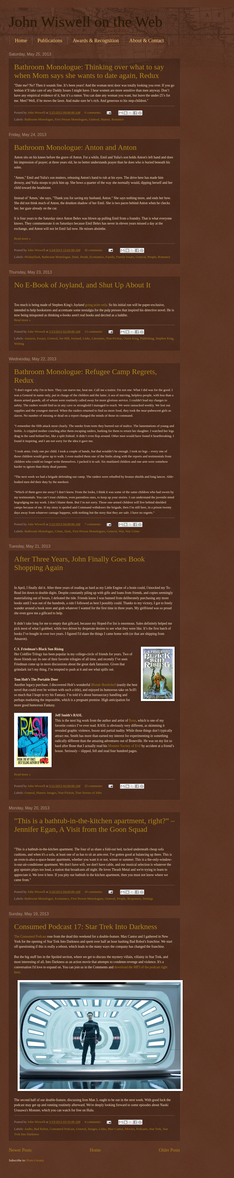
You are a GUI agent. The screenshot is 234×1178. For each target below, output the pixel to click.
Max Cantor (115, 1129)
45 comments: (94, 250)
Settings (148, 898)
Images (51, 793)
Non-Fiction (114, 338)
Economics (97, 257)
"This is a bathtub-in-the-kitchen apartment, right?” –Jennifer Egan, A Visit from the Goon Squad (94, 824)
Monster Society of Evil (124, 746)
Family (109, 257)
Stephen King (164, 338)
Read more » (22, 238)
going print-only (96, 305)
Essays (41, 338)
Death (84, 257)
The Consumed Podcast (30, 936)
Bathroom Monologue (38, 119)
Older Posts (169, 1150)
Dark (75, 257)
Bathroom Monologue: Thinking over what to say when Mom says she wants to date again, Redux (89, 71)
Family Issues (125, 257)
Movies (130, 1129)
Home (21, 40)
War (121, 531)
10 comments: (94, 892)
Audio (28, 1129)
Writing (19, 343)
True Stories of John (88, 793)
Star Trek (155, 1129)
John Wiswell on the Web (86, 21)
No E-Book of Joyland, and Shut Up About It (82, 285)
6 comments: (93, 112)
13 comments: (94, 331)
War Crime (132, 531)
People (151, 257)
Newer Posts (20, 1150)
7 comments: (93, 524)
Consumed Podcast (62, 1129)
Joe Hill (64, 338)
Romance (117, 119)
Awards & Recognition (96, 40)
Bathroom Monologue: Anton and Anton (75, 147)
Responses (134, 898)
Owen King (131, 338)
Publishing (147, 338)
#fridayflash (32, 257)
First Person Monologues (71, 119)
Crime (59, 531)
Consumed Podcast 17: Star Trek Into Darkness (85, 926)
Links (86, 338)
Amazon (29, 338)
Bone (132, 720)
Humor (105, 119)
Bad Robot (41, 1129)
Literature (98, 338)
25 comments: (94, 786)
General (94, 119)
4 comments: (93, 1122)
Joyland (76, 338)
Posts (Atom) (35, 1160)
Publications (49, 40)
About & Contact (146, 40)
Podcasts (141, 1129)
